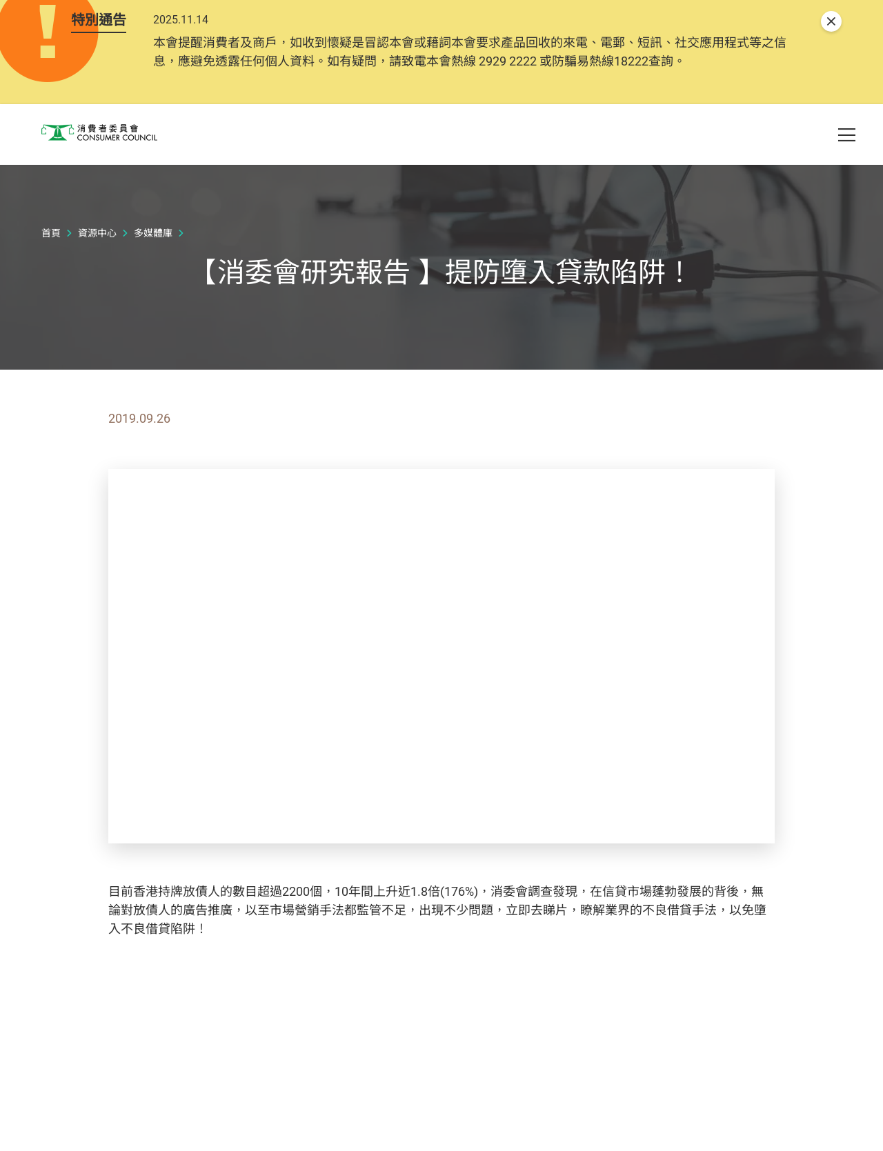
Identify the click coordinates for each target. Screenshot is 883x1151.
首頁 (51, 284)
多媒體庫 (153, 284)
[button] (784, 138)
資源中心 (97, 284)
